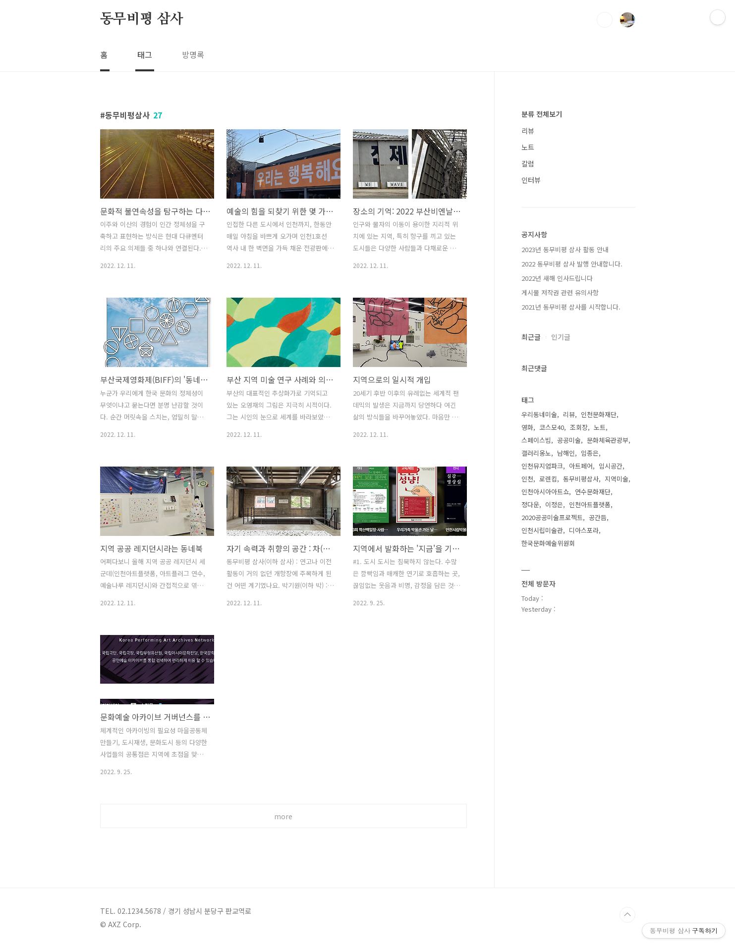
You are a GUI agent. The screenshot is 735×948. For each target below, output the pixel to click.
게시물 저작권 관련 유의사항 (560, 292)
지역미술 (616, 478)
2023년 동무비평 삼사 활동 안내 (565, 249)
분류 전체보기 (541, 114)
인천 (527, 478)
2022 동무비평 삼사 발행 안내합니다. (571, 263)
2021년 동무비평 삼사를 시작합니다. (571, 307)
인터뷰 (531, 180)
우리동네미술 (539, 414)
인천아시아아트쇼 (545, 491)
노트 (527, 147)
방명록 (193, 54)
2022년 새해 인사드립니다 (557, 278)
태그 (144, 54)
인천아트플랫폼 (590, 504)
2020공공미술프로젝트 (552, 517)
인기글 (560, 337)
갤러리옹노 (536, 453)
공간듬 (598, 517)
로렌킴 (548, 478)
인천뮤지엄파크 (542, 466)
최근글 (531, 337)
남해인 (566, 453)
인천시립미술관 (542, 530)
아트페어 (581, 466)
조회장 (579, 427)
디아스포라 (584, 530)
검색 (604, 19)
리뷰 (527, 131)
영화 (527, 427)
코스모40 (551, 427)
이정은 (554, 504)
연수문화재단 (593, 491)
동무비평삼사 (581, 478)
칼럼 (527, 163)
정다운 (530, 504)
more (283, 816)
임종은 (590, 453)
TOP (627, 915)
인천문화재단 (599, 414)
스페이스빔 (536, 440)
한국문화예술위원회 (548, 543)
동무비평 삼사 (142, 19)
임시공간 (610, 466)
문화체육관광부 (607, 440)
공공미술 (569, 440)
